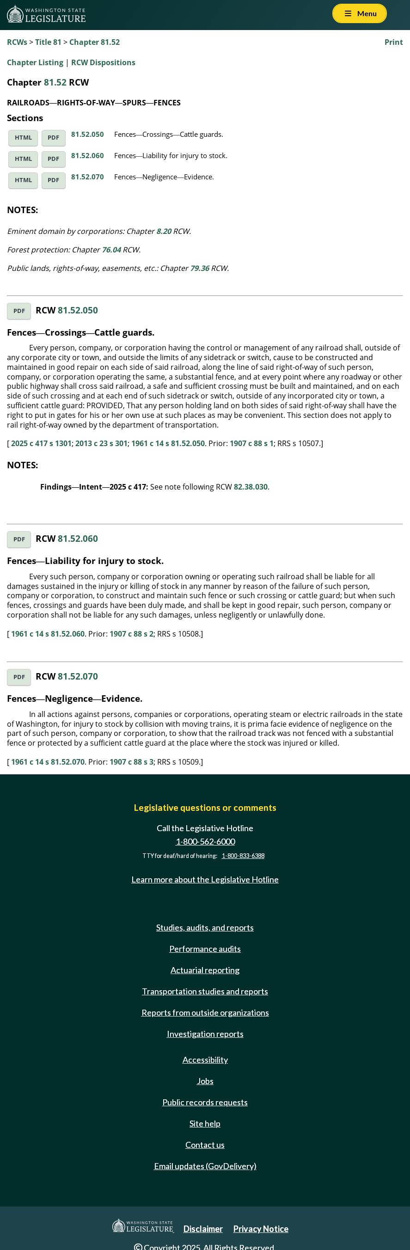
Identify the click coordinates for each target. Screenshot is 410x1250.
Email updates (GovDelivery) (205, 1166)
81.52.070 (87, 176)
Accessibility (205, 1059)
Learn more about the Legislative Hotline (205, 879)
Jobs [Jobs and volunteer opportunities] (205, 1081)
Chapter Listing (35, 62)
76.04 (111, 250)
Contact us (205, 1145)
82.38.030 (251, 487)
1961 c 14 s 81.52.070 (48, 762)
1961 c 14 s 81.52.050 (168, 443)
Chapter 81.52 (94, 42)
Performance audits (205, 949)
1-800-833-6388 (243, 855)
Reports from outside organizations (205, 1012)
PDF (53, 137)
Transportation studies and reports (205, 991)
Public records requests (205, 1102)
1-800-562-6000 (205, 841)
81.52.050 (87, 134)
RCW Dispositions (103, 62)
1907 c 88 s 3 (131, 762)
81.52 (55, 82)
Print (394, 42)
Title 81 (48, 42)
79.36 (199, 268)
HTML (23, 137)
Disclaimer (203, 1229)
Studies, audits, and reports (205, 927)
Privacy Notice (260, 1229)
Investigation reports (205, 1034)
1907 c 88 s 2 (131, 634)
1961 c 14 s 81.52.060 (48, 634)
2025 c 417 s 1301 (41, 443)
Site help (205, 1123)
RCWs (17, 42)
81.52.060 (87, 155)
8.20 (163, 231)
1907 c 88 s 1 (252, 443)
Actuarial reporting (205, 970)
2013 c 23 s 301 (101, 443)
